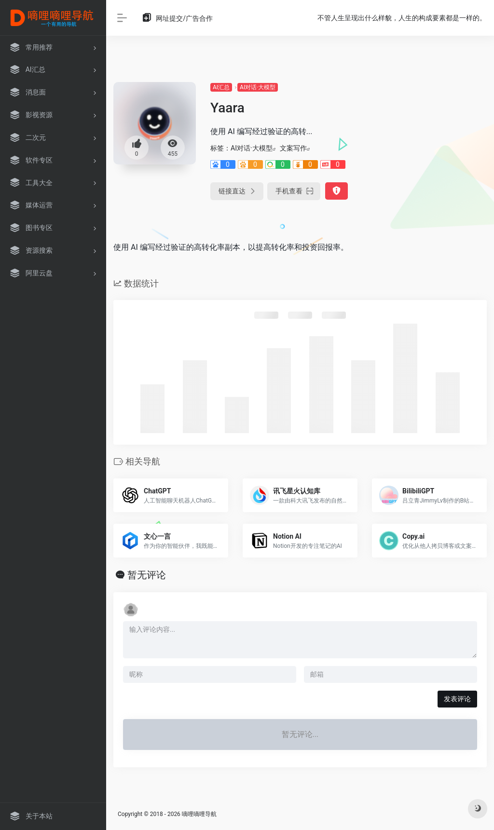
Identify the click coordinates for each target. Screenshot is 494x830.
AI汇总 (221, 87)
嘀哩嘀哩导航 (199, 814)
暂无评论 (146, 575)
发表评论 (457, 699)
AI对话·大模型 (257, 87)
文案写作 (293, 148)
